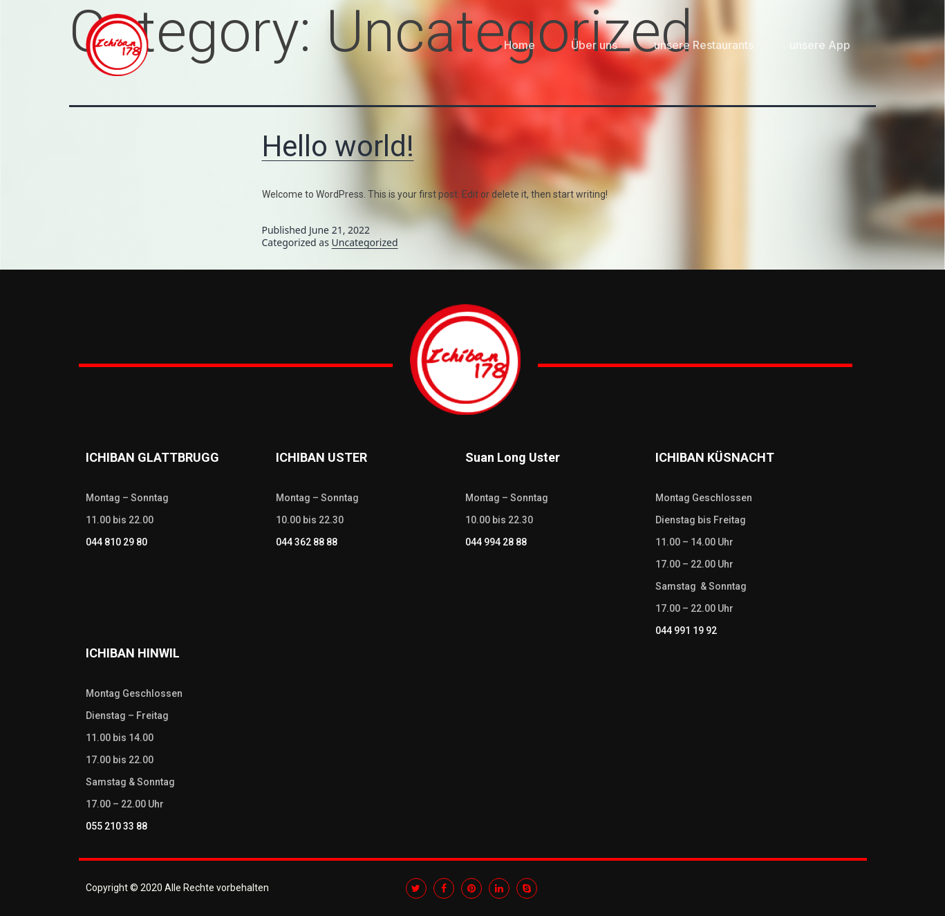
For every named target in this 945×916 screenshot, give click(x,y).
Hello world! (338, 146)
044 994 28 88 (496, 542)
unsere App (819, 45)
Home (519, 45)
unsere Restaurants (704, 45)
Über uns (594, 45)
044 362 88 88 (306, 542)
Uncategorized (365, 242)
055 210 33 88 (116, 826)
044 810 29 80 (116, 542)
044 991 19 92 (686, 630)
